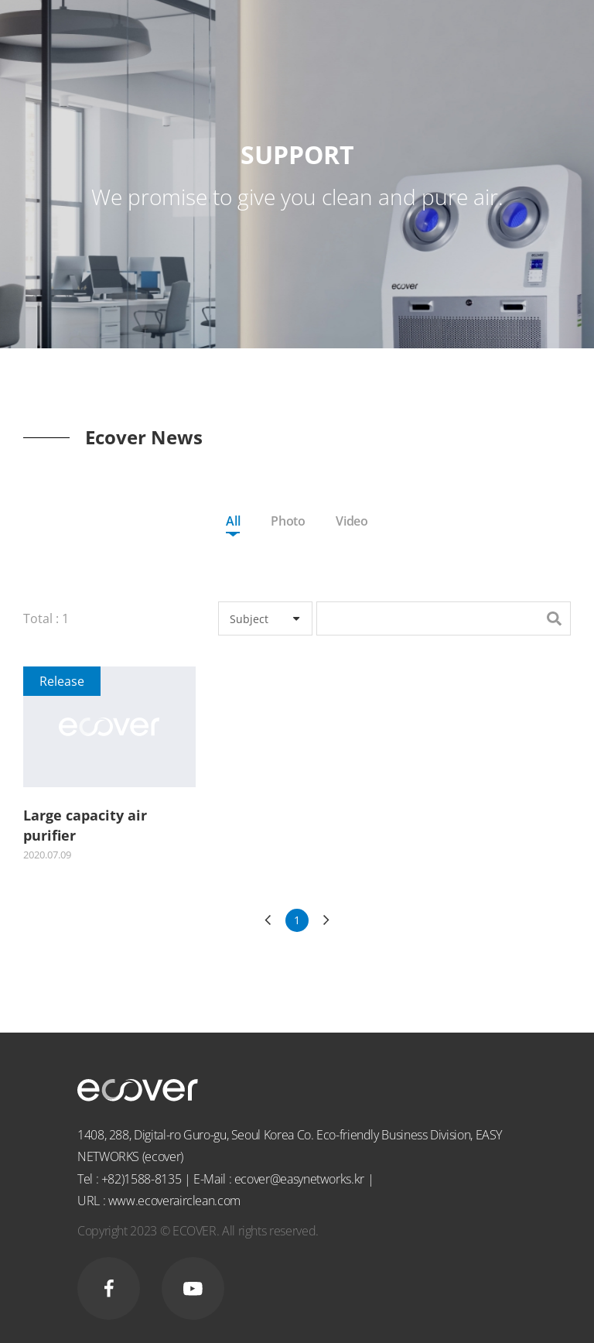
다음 (326, 920)
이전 (267, 920)
